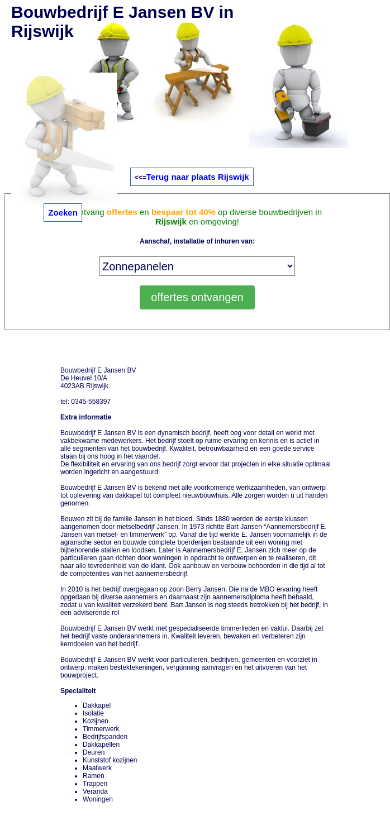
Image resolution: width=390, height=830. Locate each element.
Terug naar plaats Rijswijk (197, 177)
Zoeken (63, 212)
